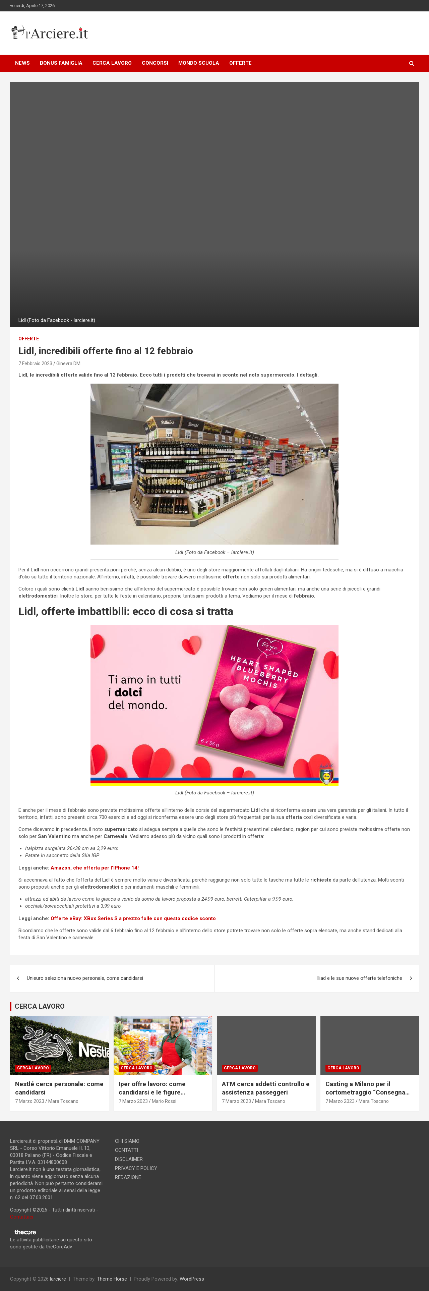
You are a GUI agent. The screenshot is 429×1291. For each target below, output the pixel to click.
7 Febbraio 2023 (35, 363)
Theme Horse (112, 1279)
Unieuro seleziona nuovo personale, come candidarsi (85, 978)
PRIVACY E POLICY (136, 1168)
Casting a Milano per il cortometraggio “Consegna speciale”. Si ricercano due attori (365, 1096)
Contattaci (21, 1217)
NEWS (22, 63)
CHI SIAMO (127, 1141)
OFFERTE (240, 63)
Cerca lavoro (33, 1068)
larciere (58, 1279)
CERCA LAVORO (112, 63)
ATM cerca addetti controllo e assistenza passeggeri (266, 1088)
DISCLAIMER (129, 1159)
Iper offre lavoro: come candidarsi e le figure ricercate (152, 1092)
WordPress (192, 1279)
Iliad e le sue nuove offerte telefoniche (359, 978)
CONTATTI (126, 1150)
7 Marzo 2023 (29, 1101)
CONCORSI (155, 63)
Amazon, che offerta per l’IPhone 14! (95, 868)
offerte (28, 338)
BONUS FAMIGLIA (61, 63)
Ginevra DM (68, 363)
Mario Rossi (164, 1101)
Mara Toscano (63, 1101)
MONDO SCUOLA (198, 63)
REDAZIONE (128, 1177)
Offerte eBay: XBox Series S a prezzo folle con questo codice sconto (133, 918)
